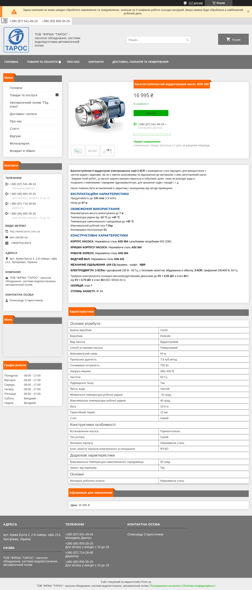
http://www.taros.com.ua (25, 231)
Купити (151, 113)
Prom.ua (146, 581)
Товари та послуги (42, 61)
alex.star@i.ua (19, 237)
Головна (11, 61)
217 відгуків (196, 3)
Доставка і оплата (23, 114)
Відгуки (15, 136)
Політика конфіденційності (199, 585)
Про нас (73, 61)
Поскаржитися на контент (165, 585)
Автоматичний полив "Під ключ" (29, 104)
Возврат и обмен (22, 151)
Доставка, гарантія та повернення (140, 61)
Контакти (96, 61)
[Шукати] (187, 40)
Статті (14, 128)
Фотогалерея (19, 143)
